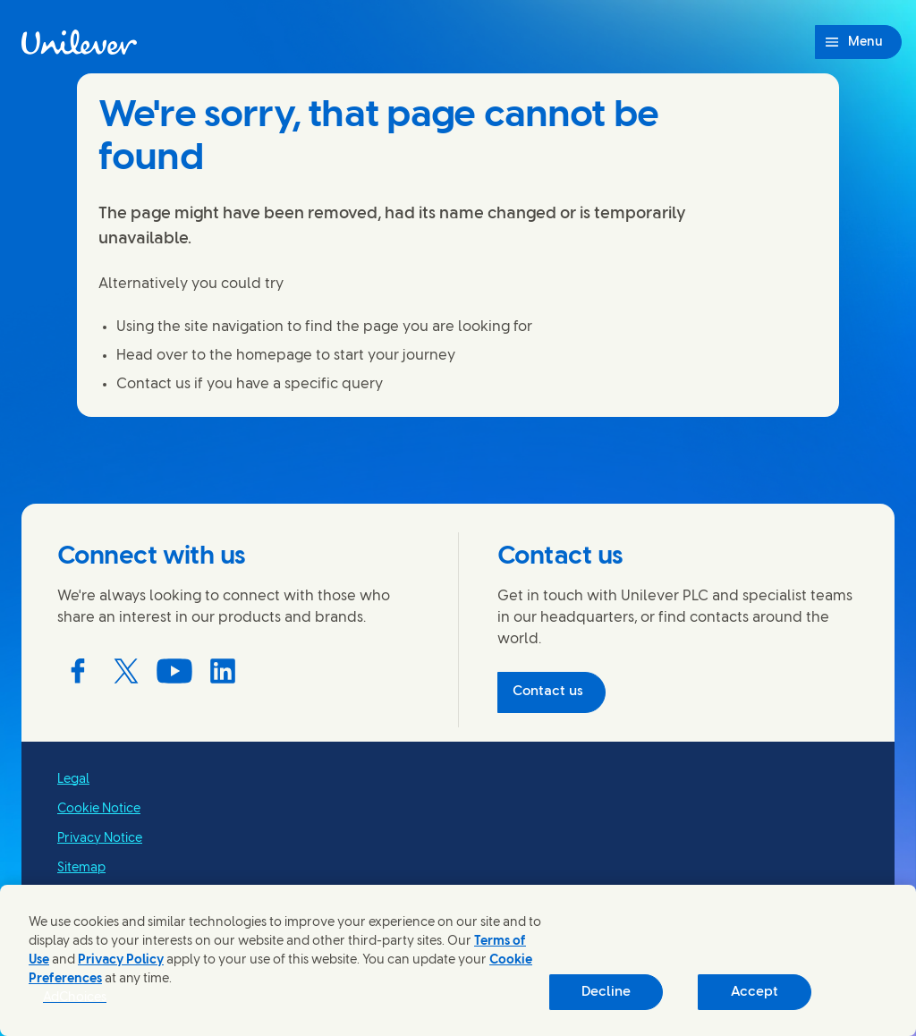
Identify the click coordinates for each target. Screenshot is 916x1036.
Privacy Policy (121, 960)
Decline (606, 992)
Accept (754, 992)
